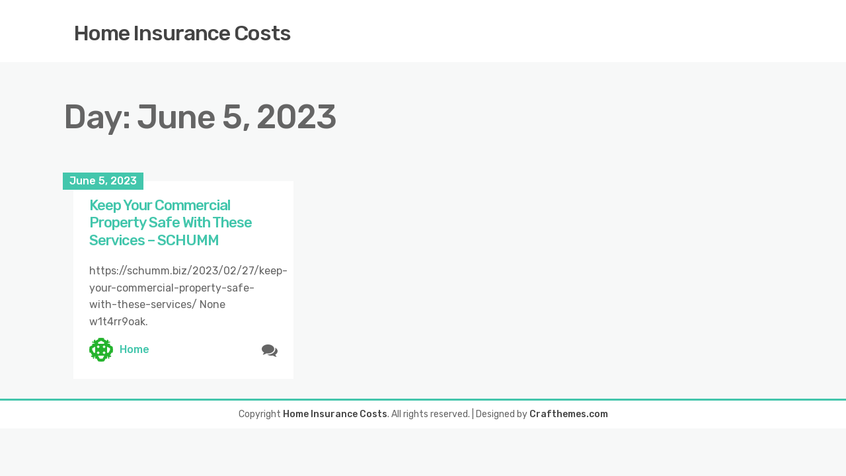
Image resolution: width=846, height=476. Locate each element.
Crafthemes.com (568, 414)
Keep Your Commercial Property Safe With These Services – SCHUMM (170, 222)
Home (134, 349)
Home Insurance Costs (182, 33)
